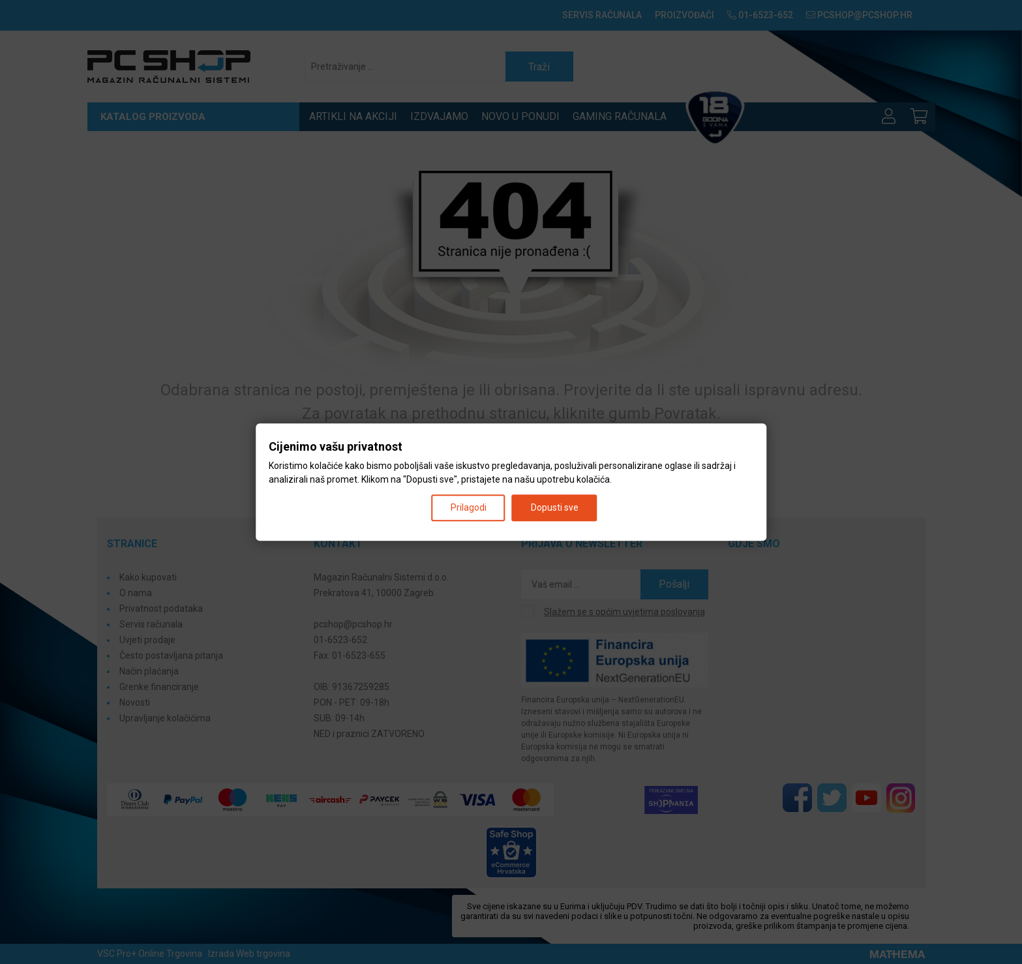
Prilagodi (469, 507)
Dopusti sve (555, 507)
